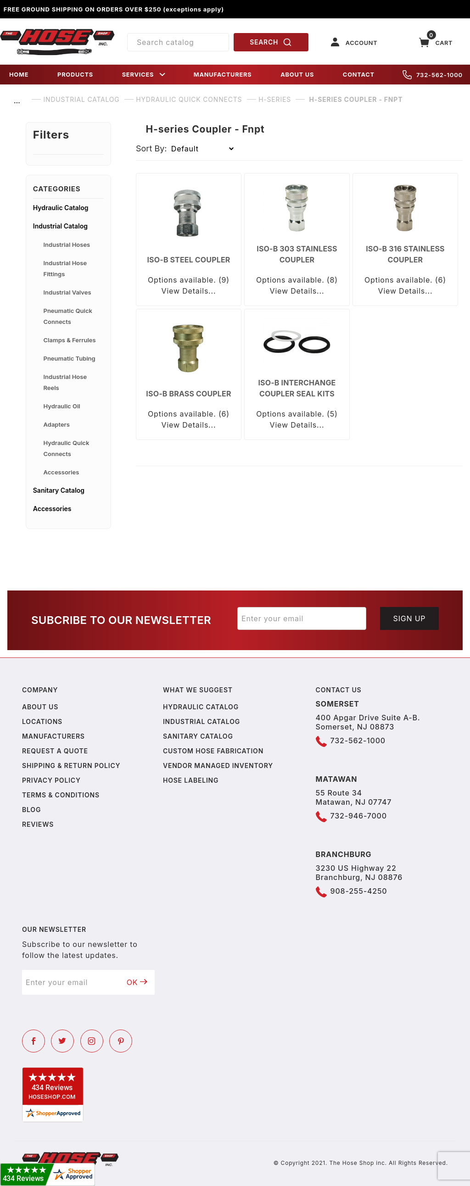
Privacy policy (51, 780)
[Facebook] (33, 1041)
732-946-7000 (358, 815)
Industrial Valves (67, 292)
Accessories (61, 472)
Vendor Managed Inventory (218, 765)
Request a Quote (55, 751)
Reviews (38, 824)
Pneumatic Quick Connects (68, 316)
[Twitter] (62, 1041)
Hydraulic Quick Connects (67, 448)
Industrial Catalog (60, 226)
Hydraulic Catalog (61, 208)
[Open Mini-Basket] (436, 42)
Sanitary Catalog (58, 490)
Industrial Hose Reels (65, 382)
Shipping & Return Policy (71, 765)
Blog (31, 809)
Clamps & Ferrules (70, 340)
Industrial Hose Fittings (65, 268)
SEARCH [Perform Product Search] (271, 42)
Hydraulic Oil (62, 406)
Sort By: (151, 148)
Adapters (57, 424)
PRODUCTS (75, 74)
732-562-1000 (433, 74)
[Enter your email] (301, 618)
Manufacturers (53, 736)
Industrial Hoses (67, 244)
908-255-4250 (358, 891)
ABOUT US (297, 74)
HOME (18, 74)
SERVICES (144, 74)
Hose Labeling (190, 780)
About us (40, 707)
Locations (42, 721)
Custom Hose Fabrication (213, 751)
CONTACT (359, 74)
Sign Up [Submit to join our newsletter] (409, 618)
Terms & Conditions (61, 795)
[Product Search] (178, 42)
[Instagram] (91, 1041)
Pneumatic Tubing (69, 358)
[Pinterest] (120, 1041)
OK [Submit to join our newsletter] (137, 982)
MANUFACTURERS (223, 74)
